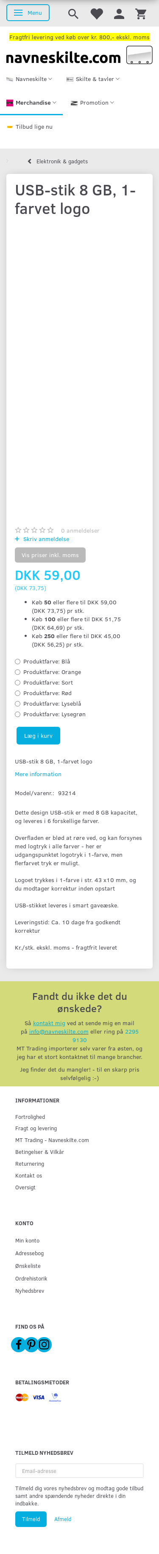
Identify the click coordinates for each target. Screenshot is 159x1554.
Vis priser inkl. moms (50, 555)
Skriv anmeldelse (45, 539)
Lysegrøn (54, 714)
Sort (48, 682)
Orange (52, 672)
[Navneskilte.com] (79, 54)
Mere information (38, 774)
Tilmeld (31, 1519)
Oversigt (25, 1187)
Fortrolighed (30, 1116)
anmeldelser (80, 530)
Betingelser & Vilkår (39, 1151)
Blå (46, 661)
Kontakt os (28, 1175)
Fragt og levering (36, 1128)
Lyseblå (52, 703)
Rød (47, 693)
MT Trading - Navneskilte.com (52, 1139)
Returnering (29, 1163)
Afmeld (62, 1519)
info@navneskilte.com (59, 1031)
